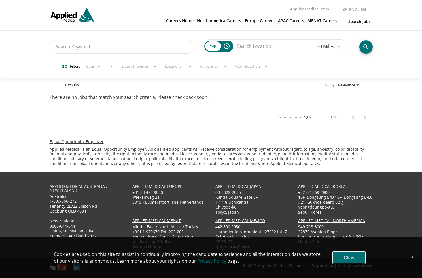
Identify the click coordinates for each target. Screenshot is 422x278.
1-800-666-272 (63, 201)
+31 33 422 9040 (147, 192)
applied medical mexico (240, 220)
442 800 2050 (227, 226)
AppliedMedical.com (309, 9)
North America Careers (219, 21)
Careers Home (180, 21)
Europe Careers (260, 21)
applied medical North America (331, 220)
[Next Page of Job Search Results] (364, 117)
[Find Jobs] (366, 47)
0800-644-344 (62, 226)
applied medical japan (238, 186)
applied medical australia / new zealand (78, 188)
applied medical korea (322, 186)
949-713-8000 (311, 226)
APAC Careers (291, 21)
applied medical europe (157, 186)
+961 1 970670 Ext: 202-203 (158, 231)
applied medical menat (156, 220)
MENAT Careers (322, 21)
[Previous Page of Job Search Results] (353, 117)
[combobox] (122, 46)
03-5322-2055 (228, 192)
